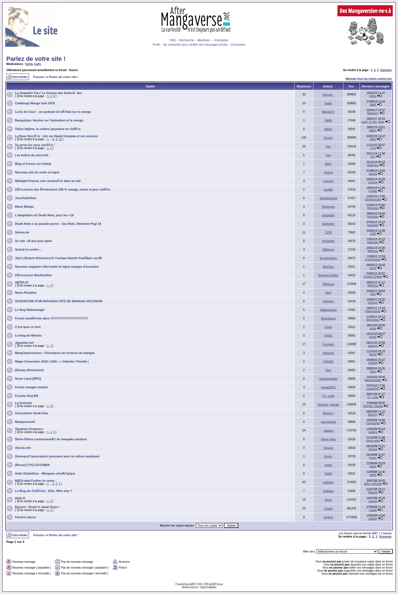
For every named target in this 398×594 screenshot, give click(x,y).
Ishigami (328, 353)
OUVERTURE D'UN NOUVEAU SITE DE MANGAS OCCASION (59, 301)
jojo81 (328, 335)
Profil (156, 44)
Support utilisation (208, 587)
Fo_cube (328, 395)
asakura (373, 345)
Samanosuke (328, 198)
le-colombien (328, 258)
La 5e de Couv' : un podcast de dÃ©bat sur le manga (53, 111)
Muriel (372, 354)
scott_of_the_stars (373, 121)
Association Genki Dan (31, 413)
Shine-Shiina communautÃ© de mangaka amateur (51, 439)
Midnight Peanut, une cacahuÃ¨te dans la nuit (48, 181)
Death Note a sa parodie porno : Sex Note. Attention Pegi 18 (58, 223)
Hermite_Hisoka (328, 404)
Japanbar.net (24, 342)
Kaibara (328, 491)
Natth (328, 103)
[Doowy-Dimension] (29, 370)
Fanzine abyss (25, 517)
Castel (328, 508)
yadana (328, 430)
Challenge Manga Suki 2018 (35, 103)
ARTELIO (21, 282)
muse (328, 327)
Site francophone (190, 587)
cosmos (328, 181)
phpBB (191, 584)
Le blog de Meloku (28, 335)
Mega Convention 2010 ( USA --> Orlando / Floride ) (51, 361)
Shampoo (373, 165)
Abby (373, 139)
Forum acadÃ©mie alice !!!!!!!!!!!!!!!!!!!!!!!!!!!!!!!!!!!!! (51, 318)
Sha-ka (328, 447)
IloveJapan (328, 318)
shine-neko (328, 439)
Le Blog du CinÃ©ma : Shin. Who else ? (43, 491)
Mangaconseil (25, 421)
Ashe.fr (20, 498)
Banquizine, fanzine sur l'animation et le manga (49, 120)
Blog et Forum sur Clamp (33, 163)
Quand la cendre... (28, 249)
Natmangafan (328, 378)
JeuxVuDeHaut (25, 198)
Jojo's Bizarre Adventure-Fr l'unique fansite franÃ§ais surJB (58, 258)
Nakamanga (328, 309)
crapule (373, 501)
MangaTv (328, 111)
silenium (328, 301)
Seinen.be (22, 232)
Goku (373, 371)
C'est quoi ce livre (28, 327)
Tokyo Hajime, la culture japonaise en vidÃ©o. (48, 129)
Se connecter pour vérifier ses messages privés (195, 44)
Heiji (328, 292)
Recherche (186, 40)
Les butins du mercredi (31, 155)
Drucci (328, 137)
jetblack (328, 482)
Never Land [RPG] (28, 378)
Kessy (328, 456)
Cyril (373, 148)
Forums (38, 77)
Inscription (221, 40)
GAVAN (328, 361)
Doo (328, 370)
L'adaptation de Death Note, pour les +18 (44, 215)
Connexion (238, 44)
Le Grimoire (23, 403)
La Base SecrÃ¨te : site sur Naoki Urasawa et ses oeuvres (56, 136)
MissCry (328, 413)
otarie (328, 465)
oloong (328, 172)
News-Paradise (25, 292)
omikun (328, 517)
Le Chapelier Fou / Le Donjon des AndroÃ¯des (48, 93)
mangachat (328, 421)
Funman (328, 344)
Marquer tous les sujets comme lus (368, 78)
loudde (328, 189)
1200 (328, 232)
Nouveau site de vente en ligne (37, 172)
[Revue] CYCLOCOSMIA (32, 465)
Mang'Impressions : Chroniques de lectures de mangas (55, 353)
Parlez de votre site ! (36, 58)
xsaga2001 (328, 387)
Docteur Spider (328, 275)
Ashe (328, 499)
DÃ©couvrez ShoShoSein (33, 275)
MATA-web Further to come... (36, 480)
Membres (204, 40)
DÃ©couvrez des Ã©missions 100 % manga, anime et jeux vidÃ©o (62, 189)
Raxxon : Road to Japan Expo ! (37, 507)
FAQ (173, 40)
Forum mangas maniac (31, 387)
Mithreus (328, 249)
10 (60, 139)
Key (328, 146)
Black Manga (24, 206)
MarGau (328, 266)
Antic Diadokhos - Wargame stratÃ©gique (45, 473)
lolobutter (328, 215)
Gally (37, 64)
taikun (328, 129)
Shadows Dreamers (29, 429)
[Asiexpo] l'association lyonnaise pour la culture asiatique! (57, 456)
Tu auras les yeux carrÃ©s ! (35, 145)
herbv (29, 64)
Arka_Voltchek (373, 483)
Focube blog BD (26, 395)
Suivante (386, 70)
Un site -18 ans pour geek (33, 241)
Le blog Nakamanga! (30, 309)
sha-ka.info (23, 447)
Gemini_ (328, 94)
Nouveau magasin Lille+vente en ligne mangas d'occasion (57, 266)
